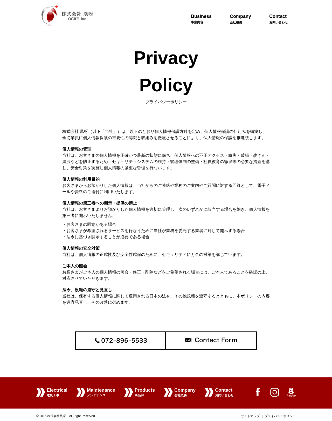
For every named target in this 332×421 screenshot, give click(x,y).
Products (145, 393)
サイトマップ (250, 416)
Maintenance (101, 393)
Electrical (57, 393)
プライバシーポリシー (280, 416)
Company (185, 393)
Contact (224, 393)
